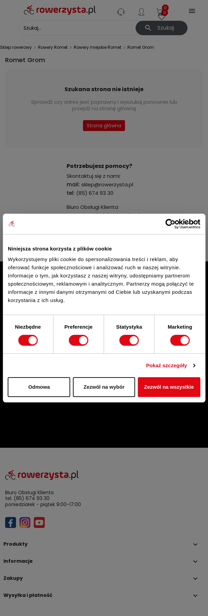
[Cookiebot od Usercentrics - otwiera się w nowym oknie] (170, 224)
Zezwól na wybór (103, 387)
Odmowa (39, 387)
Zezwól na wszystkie (169, 387)
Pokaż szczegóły (166, 365)
